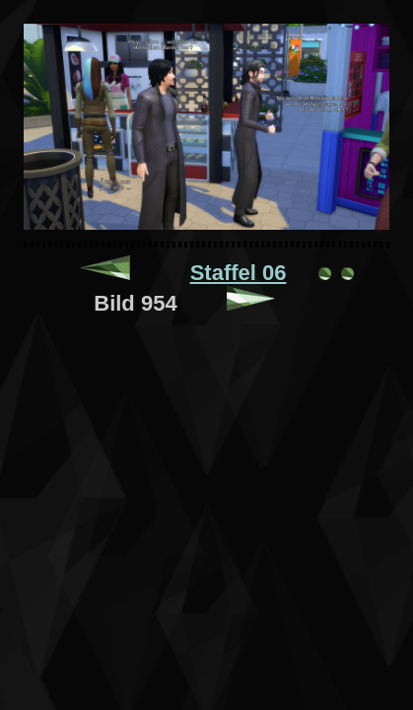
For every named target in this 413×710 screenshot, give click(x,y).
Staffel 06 (238, 272)
